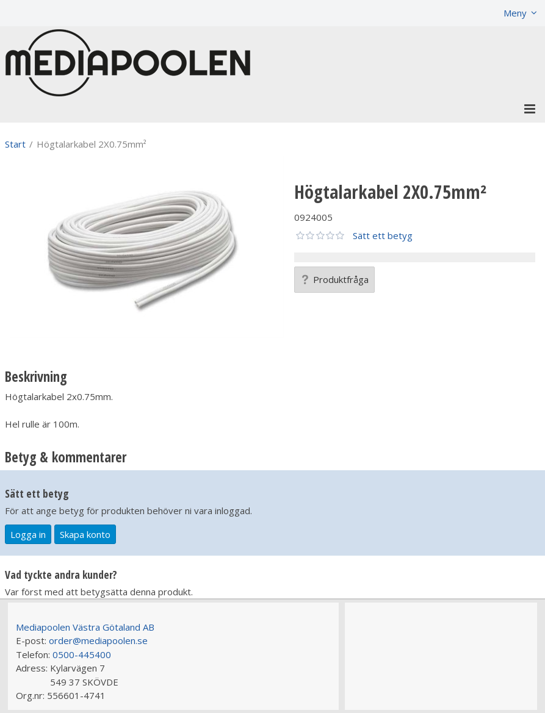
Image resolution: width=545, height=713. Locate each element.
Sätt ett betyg (383, 235)
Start (15, 144)
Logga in (28, 534)
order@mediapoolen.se (98, 640)
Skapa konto (85, 534)
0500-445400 (81, 654)
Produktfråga (334, 279)
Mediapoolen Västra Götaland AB (85, 627)
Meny (515, 13)
